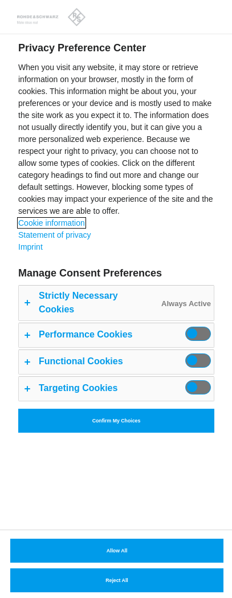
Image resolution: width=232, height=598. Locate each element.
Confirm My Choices (116, 421)
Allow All (117, 551)
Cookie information (51, 222)
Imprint (30, 246)
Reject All (116, 580)
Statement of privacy (54, 234)
